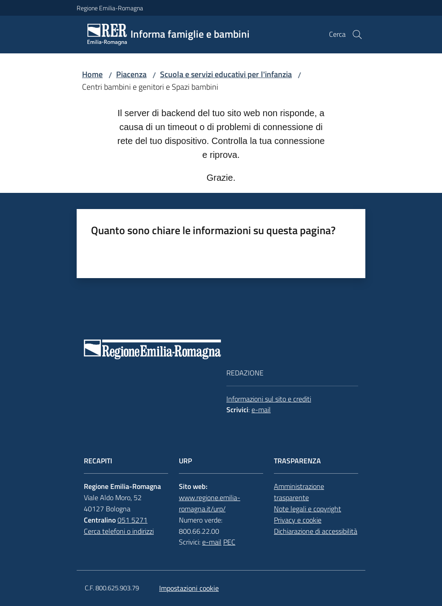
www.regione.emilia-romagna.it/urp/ (209, 503)
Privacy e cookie (297, 519)
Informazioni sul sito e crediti (268, 398)
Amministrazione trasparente (299, 492)
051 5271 (132, 519)
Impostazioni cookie (189, 588)
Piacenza (131, 74)
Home (92, 74)
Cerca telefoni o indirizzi (119, 531)
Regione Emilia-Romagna (110, 8)
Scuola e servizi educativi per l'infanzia (226, 74)
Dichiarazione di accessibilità (315, 531)
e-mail (261, 409)
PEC (229, 541)
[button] (357, 34)
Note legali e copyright (307, 508)
